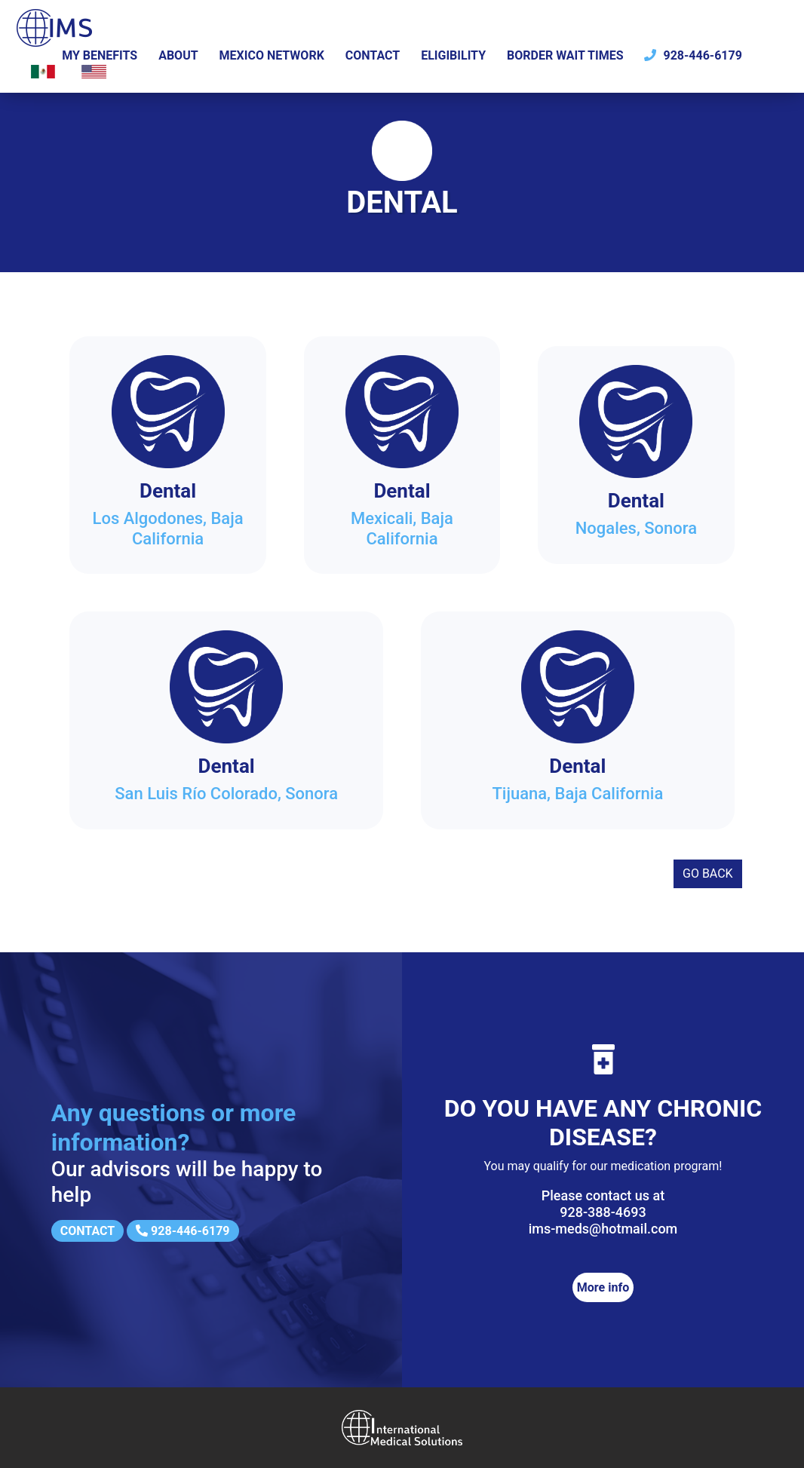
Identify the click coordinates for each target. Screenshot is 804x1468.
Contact (372, 55)
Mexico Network (271, 55)
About (178, 55)
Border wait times (565, 55)
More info (603, 1287)
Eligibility (453, 55)
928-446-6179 (692, 55)
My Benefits (99, 55)
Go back (708, 873)
